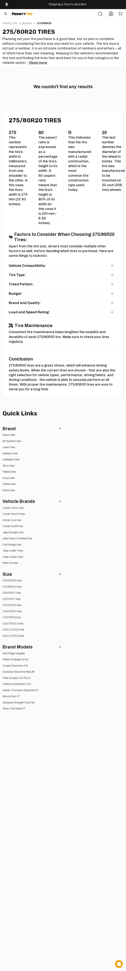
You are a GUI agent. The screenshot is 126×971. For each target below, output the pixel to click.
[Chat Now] (119, 964)
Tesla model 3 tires (12, 557)
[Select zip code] (6, 4)
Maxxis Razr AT (11, 696)
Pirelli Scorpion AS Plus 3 (16, 678)
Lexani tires (8, 447)
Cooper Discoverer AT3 (15, 665)
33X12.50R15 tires (13, 635)
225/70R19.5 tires (12, 623)
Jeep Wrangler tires (12, 532)
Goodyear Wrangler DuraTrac (18, 702)
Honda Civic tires (11, 520)
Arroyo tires (8, 478)
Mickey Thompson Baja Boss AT (20, 690)
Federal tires (9, 471)
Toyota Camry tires (13, 507)
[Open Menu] (5, 14)
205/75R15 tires (11, 617)
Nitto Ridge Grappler (13, 653)
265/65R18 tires (11, 580)
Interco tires (8, 490)
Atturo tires (8, 465)
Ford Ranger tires (11, 544)
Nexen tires (8, 435)
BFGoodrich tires (11, 441)
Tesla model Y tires (12, 550)
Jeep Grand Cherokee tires (17, 538)
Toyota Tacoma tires (13, 514)
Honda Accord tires (12, 526)
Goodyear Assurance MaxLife (18, 671)
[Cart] (120, 14)
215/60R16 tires (11, 605)
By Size (27, 23)
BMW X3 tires (10, 563)
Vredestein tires (10, 459)
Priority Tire (9, 23)
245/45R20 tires (11, 611)
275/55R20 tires (11, 586)
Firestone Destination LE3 (16, 684)
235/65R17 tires (11, 592)
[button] (63, 265)
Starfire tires (9, 484)
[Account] (111, 14)
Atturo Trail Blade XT (14, 708)
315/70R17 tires (11, 599)
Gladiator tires (10, 453)
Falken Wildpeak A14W (15, 659)
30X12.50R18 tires (13, 629)
